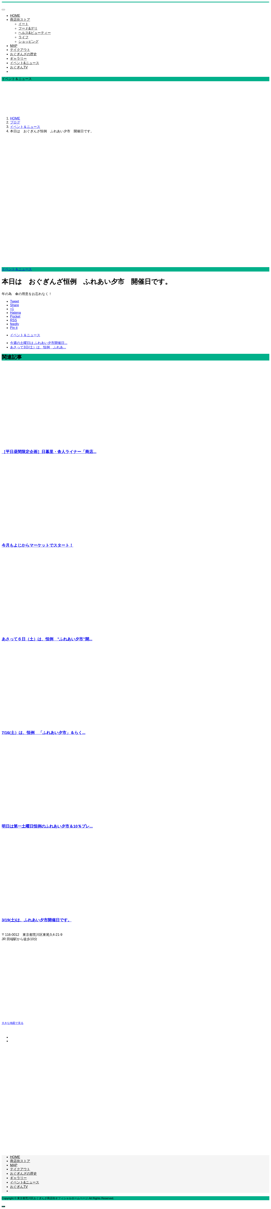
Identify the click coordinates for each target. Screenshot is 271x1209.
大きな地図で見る (12, 1023)
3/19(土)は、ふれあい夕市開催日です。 (37, 920)
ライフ (23, 37)
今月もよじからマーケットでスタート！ (37, 545)
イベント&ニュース (24, 63)
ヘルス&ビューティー (34, 33)
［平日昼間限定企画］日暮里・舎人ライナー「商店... (49, 451)
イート (23, 24)
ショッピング (28, 41)
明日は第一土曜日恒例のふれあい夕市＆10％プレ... (47, 826)
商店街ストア (20, 19)
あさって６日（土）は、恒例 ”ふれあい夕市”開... (47, 639)
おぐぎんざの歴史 (23, 54)
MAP (13, 46)
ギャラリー (18, 58)
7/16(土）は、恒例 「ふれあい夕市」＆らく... (43, 732)
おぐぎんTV (19, 67)
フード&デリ (27, 28)
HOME (15, 15)
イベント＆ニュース (17, 269)
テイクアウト (20, 50)
